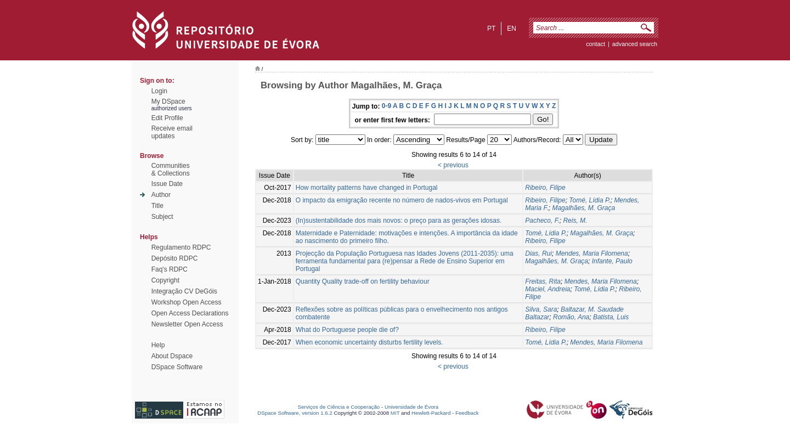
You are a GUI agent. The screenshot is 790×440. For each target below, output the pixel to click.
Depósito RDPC (174, 258)
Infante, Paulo (612, 261)
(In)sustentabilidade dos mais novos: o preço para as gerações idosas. (399, 220)
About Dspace (172, 356)
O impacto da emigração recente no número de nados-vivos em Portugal (402, 200)
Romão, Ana (571, 317)
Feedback (467, 413)
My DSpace (168, 101)
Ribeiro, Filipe (545, 187)
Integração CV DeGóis (184, 291)
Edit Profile (167, 118)
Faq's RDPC (169, 269)
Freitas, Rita (543, 281)
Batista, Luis (611, 317)
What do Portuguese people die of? (347, 330)
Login (159, 91)
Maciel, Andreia (547, 289)
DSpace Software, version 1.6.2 (294, 413)
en (511, 28)
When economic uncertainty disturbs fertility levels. (369, 342)
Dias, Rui (538, 253)
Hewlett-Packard (430, 413)
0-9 (386, 106)
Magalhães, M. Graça (583, 208)
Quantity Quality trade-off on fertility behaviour (363, 281)
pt (491, 28)
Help (158, 345)
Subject (162, 217)
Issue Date (167, 184)
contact (595, 44)
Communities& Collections (170, 169)
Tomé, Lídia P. (589, 200)
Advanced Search (634, 44)
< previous (453, 165)
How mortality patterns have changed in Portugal (367, 187)
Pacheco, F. (542, 220)
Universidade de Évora (411, 407)
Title (157, 206)
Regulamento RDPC (181, 247)
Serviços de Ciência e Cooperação (339, 407)
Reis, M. (575, 220)
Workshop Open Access (186, 302)
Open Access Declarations (190, 313)
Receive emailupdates (172, 132)
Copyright (165, 280)
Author (161, 195)
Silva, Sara (541, 309)
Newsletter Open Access (187, 324)
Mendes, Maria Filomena (592, 253)
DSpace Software (176, 367)
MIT (395, 413)
